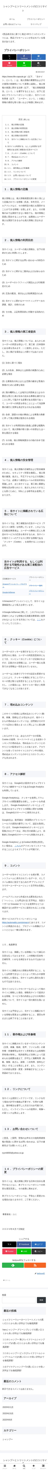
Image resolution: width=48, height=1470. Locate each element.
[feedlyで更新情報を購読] (13, 1265)
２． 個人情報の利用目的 (17, 128)
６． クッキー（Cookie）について (21, 153)
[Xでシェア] (9, 57)
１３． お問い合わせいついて (19, 175)
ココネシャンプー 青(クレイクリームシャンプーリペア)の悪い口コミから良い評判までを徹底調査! (24, 1343)
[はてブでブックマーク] (38, 57)
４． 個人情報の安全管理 (17, 136)
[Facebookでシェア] (24, 57)
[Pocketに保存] (9, 64)
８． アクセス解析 (14, 161)
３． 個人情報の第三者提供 (18, 132)
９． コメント (13, 164)
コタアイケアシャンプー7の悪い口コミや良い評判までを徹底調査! (24, 1369)
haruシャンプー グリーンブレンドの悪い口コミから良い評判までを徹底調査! (23, 1331)
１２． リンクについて (16, 172)
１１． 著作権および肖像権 (18, 168)
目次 (21, 119)
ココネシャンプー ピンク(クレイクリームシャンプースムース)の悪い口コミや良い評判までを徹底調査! (24, 1357)
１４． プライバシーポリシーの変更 (21, 179)
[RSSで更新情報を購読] (35, 1265)
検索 (4, 1295)
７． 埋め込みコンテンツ (17, 157)
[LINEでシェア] (24, 64)
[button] (38, 64)
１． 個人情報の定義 (15, 125)
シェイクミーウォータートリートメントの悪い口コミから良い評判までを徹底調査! (23, 1321)
